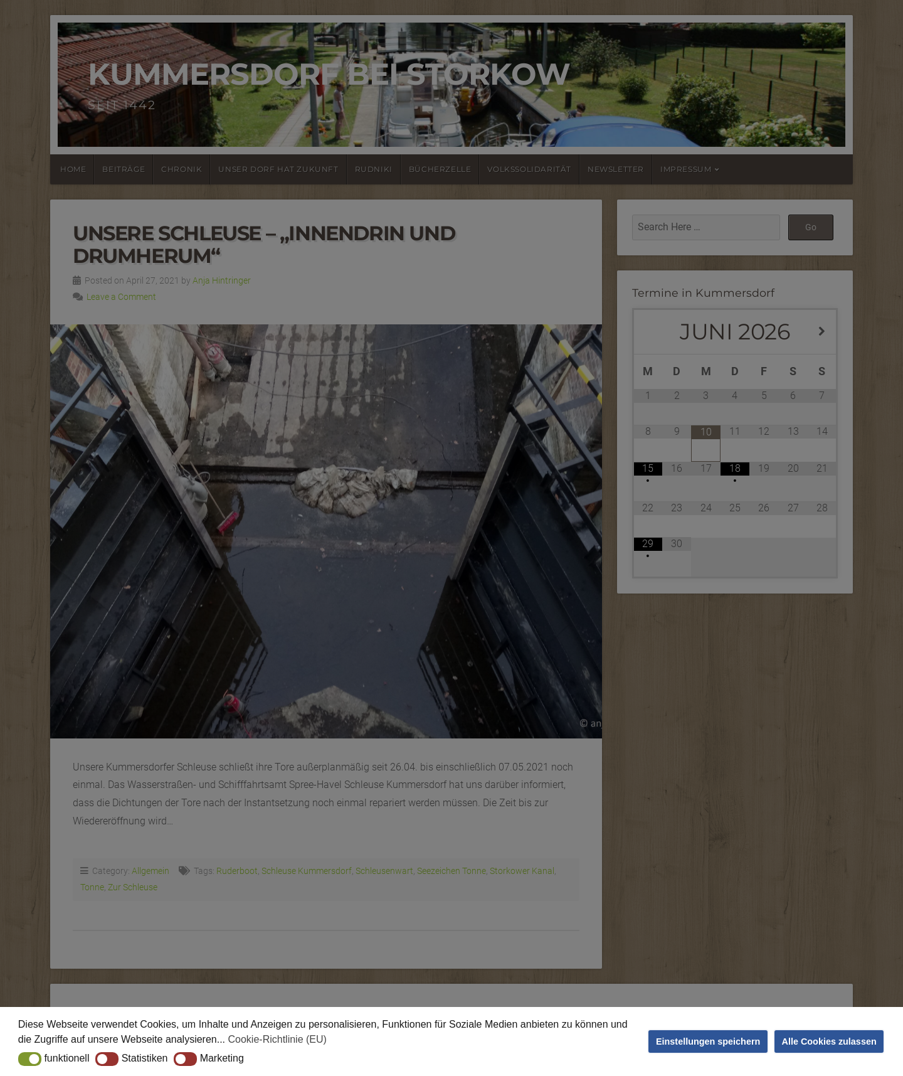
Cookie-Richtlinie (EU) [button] (277, 1039)
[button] (29, 1059)
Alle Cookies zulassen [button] (829, 1041)
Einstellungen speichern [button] (708, 1041)
